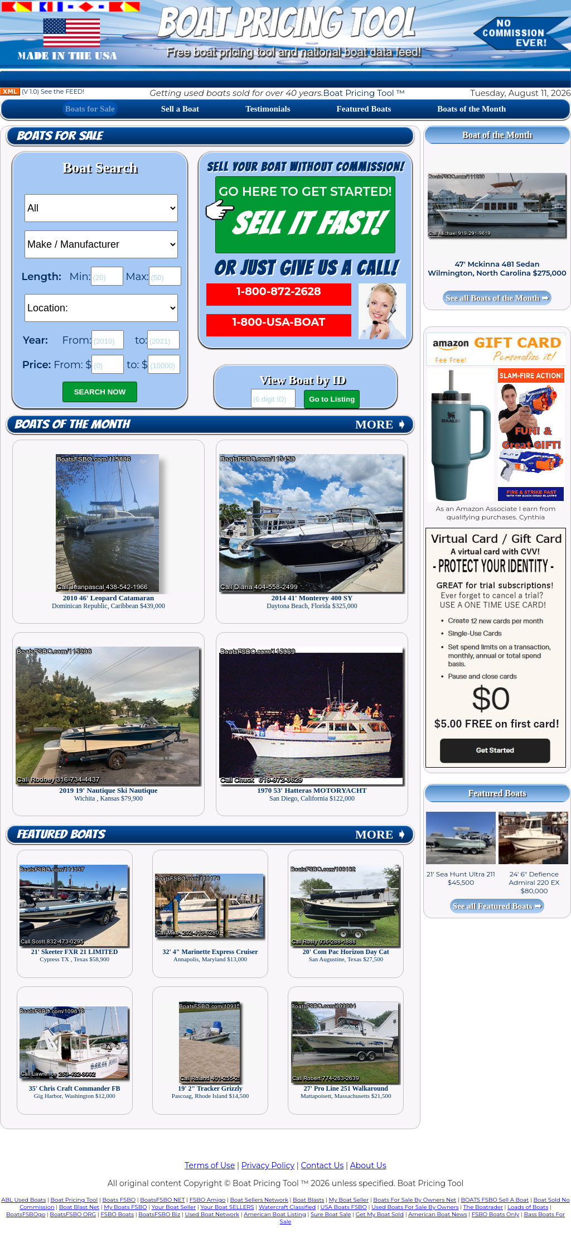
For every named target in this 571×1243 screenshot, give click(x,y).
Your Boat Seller (174, 1207)
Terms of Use (210, 1165)
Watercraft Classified (287, 1207)
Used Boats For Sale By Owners (414, 1207)
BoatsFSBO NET (162, 1199)
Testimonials (267, 108)
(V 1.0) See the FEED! (42, 91)
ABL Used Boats (23, 1199)
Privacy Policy (267, 1165)
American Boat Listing (275, 1214)
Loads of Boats (527, 1207)
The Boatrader (483, 1207)
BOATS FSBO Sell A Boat (495, 1199)
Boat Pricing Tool (74, 1199)
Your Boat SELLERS (227, 1207)
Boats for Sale (90, 108)
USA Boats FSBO (344, 1207)
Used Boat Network (212, 1214)
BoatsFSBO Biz (159, 1214)
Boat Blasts (308, 1199)
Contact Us (322, 1165)
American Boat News (437, 1214)
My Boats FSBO (125, 1207)
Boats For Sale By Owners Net (414, 1199)
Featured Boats (364, 108)
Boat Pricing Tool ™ (364, 93)
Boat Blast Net (79, 1207)
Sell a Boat (180, 108)
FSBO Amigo (208, 1199)
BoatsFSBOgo (25, 1214)
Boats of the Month (471, 108)
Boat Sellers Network (259, 1199)
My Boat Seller (349, 1199)
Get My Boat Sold (380, 1214)
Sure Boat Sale (331, 1214)
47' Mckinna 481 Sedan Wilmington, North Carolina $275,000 (497, 268)
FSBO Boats (117, 1214)
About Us (368, 1165)
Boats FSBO (119, 1199)
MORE (381, 424)
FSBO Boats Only (495, 1214)
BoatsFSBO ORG (73, 1214)
